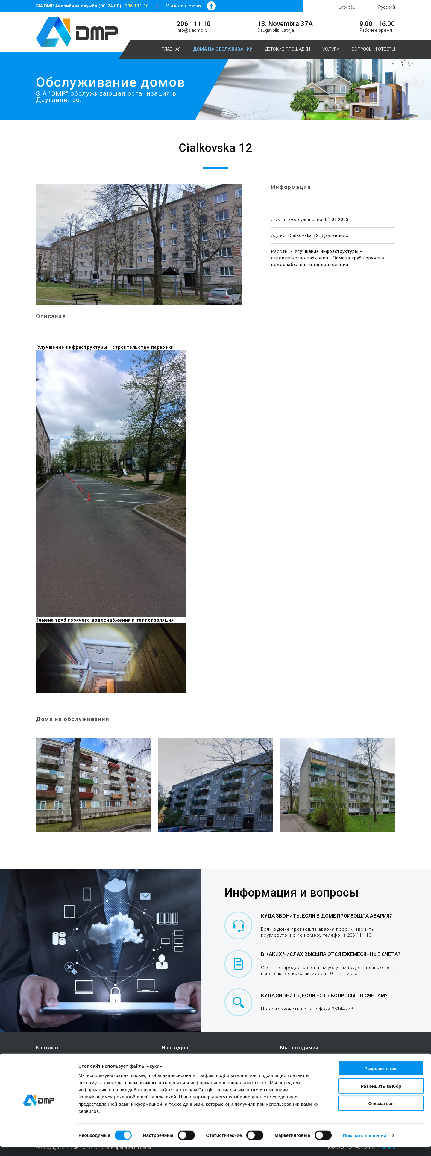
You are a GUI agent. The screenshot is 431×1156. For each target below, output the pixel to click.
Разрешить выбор (381, 1094)
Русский (386, 7)
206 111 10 (137, 6)
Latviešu (347, 7)
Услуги (330, 49)
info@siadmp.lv (192, 30)
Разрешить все (380, 1077)
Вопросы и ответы (373, 49)
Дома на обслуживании (223, 49)
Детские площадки (287, 49)
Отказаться (381, 1112)
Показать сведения (364, 1144)
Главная (171, 49)
